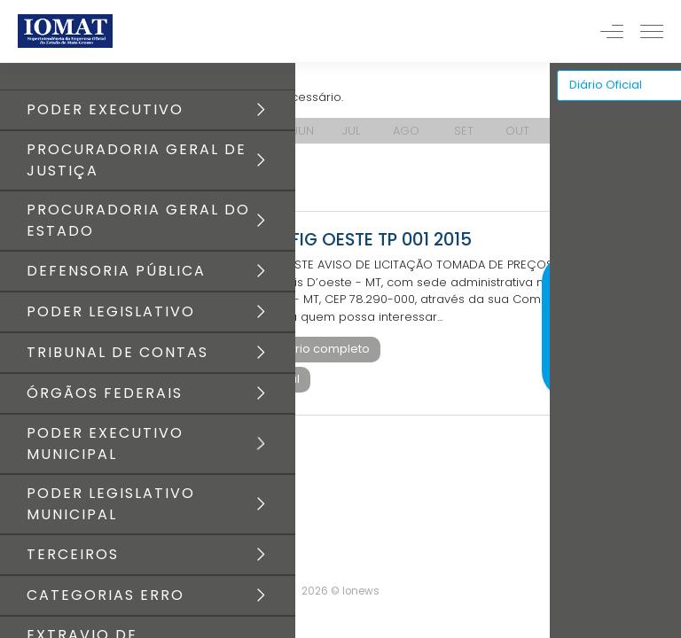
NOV (578, 130)
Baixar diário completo (303, 348)
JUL (351, 130)
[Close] (667, 252)
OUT (517, 130)
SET (464, 130)
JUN (303, 130)
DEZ (636, 130)
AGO (406, 130)
